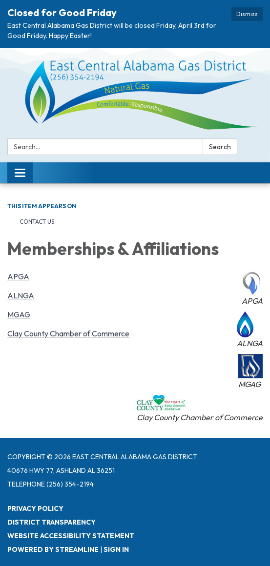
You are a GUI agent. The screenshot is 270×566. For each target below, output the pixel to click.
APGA (18, 276)
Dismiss (247, 14)
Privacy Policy (35, 508)
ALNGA (20, 295)
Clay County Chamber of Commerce (68, 333)
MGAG (18, 314)
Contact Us (37, 221)
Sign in (116, 549)
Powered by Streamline (53, 549)
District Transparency (51, 522)
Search (220, 146)
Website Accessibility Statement (70, 535)
